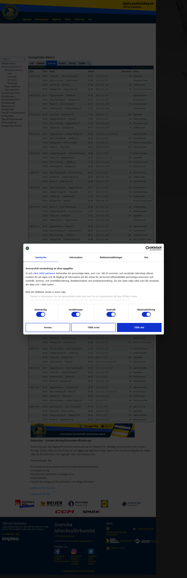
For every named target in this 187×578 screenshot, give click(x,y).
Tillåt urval (93, 327)
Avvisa (48, 327)
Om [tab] (146, 257)
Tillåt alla (139, 327)
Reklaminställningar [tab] (111, 257)
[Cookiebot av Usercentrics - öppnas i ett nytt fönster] (148, 248)
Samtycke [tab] (40, 257)
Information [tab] (75, 257)
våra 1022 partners (44, 273)
